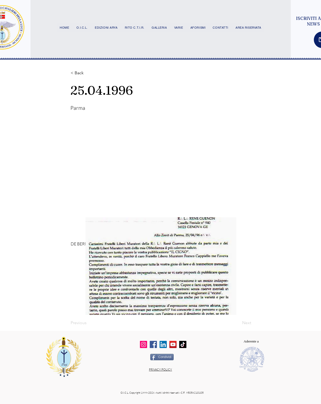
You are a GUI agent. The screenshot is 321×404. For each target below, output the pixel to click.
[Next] (238, 323)
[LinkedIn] (163, 344)
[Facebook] (153, 344)
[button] (88, 73)
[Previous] (88, 323)
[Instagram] (143, 344)
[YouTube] (173, 344)
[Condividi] (162, 357)
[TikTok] (182, 344)
